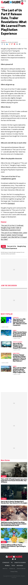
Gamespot (11, 203)
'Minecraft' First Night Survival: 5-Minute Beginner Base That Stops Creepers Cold (19, 370)
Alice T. (4, 40)
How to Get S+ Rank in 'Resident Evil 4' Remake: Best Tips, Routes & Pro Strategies (14, 502)
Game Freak (16, 353)
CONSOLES (15, 317)
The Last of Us (11, 246)
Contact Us (12, 568)
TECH (13, 565)
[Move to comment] (19, 44)
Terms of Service (21, 568)
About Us (5, 568)
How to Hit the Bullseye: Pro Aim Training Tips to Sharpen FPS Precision (19, 346)
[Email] (17, 44)
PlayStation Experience (9, 248)
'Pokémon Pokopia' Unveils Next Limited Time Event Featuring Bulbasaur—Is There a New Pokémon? (19, 358)
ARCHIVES (20, 565)
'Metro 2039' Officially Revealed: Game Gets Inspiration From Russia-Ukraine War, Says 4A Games (14, 480)
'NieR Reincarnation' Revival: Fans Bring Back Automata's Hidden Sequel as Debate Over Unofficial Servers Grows (13, 523)
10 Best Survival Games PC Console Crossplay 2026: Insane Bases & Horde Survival (20, 334)
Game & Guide (8, 252)
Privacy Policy (14, 571)
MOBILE (7, 565)
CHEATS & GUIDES (17, 342)
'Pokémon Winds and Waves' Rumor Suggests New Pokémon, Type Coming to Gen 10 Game (13, 546)
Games (2, 7)
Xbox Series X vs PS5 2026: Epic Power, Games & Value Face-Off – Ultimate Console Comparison (20, 322)
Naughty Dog (21, 246)
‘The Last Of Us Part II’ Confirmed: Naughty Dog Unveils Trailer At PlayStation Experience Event (12, 228)
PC (12, 562)
